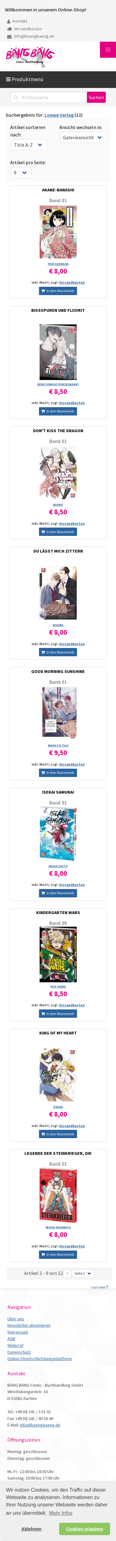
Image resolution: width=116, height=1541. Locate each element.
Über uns (15, 1319)
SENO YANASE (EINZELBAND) (58, 384)
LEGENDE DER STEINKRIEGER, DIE (58, 1153)
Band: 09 (58, 923)
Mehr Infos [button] (60, 1513)
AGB (11, 1338)
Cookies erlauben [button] (84, 1528)
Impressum (17, 1332)
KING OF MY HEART (58, 1033)
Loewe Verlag (59, 115)
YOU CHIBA (58, 986)
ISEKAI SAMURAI (58, 792)
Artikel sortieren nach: (27, 131)
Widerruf (15, 1345)
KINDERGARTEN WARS (58, 912)
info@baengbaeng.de (30, 36)
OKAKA (58, 1107)
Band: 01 (58, 200)
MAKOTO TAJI (58, 745)
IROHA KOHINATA (58, 1227)
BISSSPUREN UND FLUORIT (58, 310)
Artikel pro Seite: (28, 162)
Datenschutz (19, 1352)
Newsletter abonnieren (28, 1325)
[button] (108, 50)
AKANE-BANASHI (58, 190)
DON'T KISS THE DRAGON (58, 430)
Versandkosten (24, 28)
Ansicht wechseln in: (80, 127)
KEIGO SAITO (58, 866)
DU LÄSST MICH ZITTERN (58, 551)
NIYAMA (58, 625)
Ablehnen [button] (31, 1528)
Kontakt (17, 21)
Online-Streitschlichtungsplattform (39, 1358)
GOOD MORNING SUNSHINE (58, 671)
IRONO (58, 505)
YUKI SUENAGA (58, 264)
